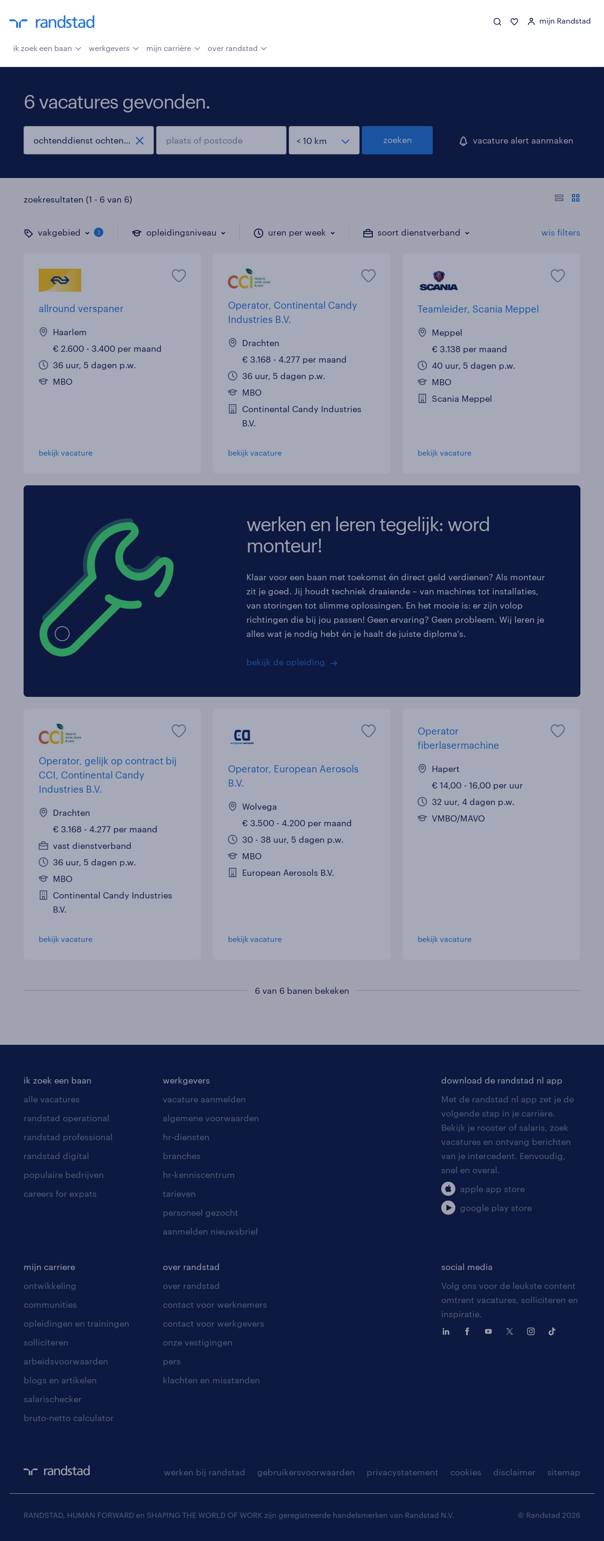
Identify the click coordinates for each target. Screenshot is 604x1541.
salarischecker (53, 1399)
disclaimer (514, 1472)
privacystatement (402, 1472)
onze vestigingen (198, 1342)
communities (50, 1304)
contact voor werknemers (215, 1304)
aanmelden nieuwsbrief (210, 1231)
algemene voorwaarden (211, 1118)
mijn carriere (49, 1267)
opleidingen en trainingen (76, 1323)
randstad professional (68, 1137)
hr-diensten (186, 1137)
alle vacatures (52, 1099)
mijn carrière (173, 47)
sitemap (563, 1472)
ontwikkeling (50, 1285)
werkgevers (114, 47)
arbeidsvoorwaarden (66, 1361)
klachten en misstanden (211, 1380)
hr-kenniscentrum (199, 1174)
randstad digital (56, 1156)
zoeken (397, 140)
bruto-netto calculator (69, 1418)
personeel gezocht (200, 1212)
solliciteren (46, 1342)
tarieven (179, 1193)
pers (172, 1361)
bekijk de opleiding (285, 662)
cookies (465, 1472)
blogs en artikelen (60, 1380)
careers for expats (60, 1193)
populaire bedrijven (64, 1174)
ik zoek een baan (47, 47)
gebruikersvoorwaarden (306, 1472)
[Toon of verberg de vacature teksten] (567, 199)
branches (182, 1156)
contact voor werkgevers (213, 1323)
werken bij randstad (204, 1472)
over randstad (237, 47)
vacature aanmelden (204, 1099)
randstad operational (66, 1118)
